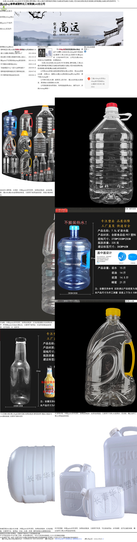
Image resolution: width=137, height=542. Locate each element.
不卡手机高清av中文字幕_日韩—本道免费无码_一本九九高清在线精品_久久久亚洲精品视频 (32, 535)
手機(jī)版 (62, 49)
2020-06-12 (32, 75)
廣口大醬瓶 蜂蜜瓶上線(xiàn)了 (11, 53)
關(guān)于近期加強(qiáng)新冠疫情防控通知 (14, 60)
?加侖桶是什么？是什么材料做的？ (13, 68)
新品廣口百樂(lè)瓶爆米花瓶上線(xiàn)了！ (14, 57)
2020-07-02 (32, 71)
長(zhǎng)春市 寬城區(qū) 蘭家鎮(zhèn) (68, 539)
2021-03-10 (32, 57)
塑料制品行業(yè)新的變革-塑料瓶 (12, 49)
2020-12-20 (32, 64)
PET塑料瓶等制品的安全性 (10, 75)
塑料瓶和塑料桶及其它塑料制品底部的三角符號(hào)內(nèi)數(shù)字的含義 (14, 71)
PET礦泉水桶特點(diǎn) (9, 64)
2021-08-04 (32, 53)
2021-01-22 (32, 60)
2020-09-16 (32, 68)
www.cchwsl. (98, 539)
